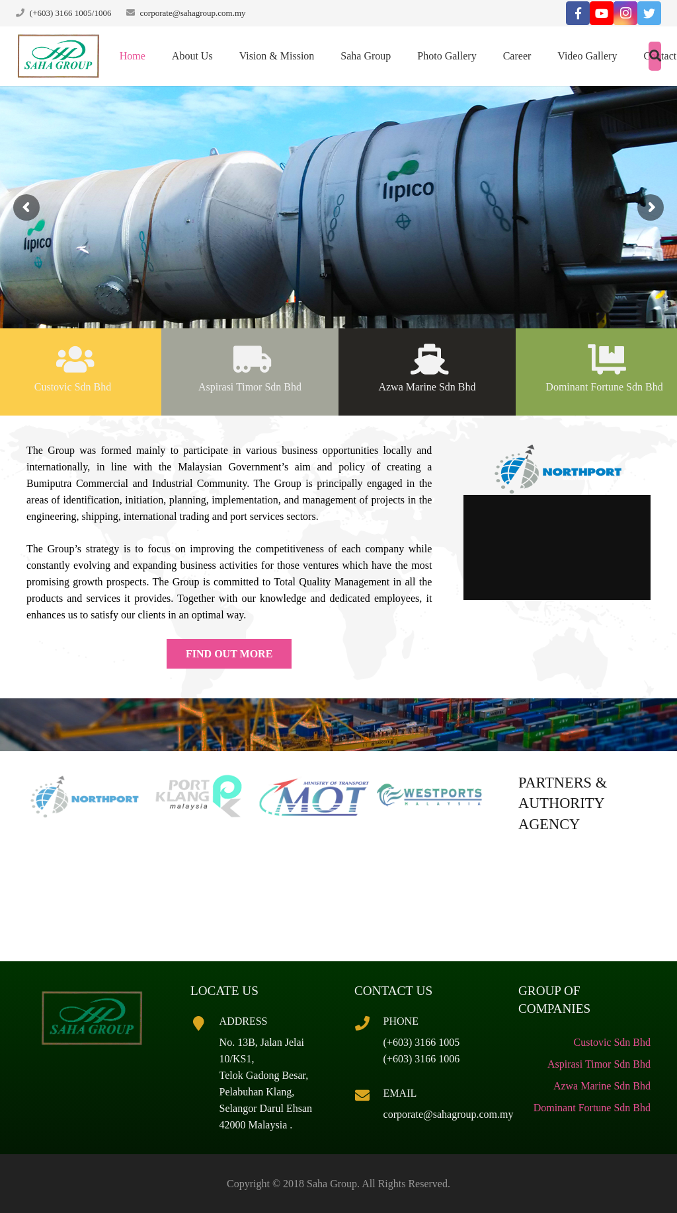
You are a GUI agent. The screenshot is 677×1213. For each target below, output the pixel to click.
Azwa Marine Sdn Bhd (602, 1085)
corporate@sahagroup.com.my (193, 13)
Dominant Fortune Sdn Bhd (592, 1107)
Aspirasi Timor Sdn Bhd (599, 1064)
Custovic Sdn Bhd (612, 1042)
